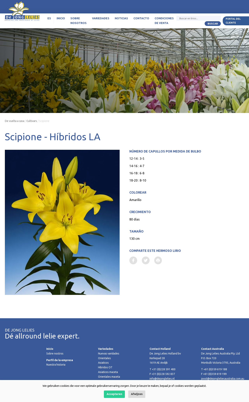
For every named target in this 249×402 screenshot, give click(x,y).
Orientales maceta (109, 376)
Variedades (100, 18)
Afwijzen (137, 394)
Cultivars (32, 121)
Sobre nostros (54, 353)
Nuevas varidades (108, 353)
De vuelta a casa (15, 121)
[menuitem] (49, 19)
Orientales (104, 358)
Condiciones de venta (164, 21)
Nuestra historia (55, 364)
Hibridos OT (105, 367)
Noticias (121, 18)
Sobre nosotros (78, 21)
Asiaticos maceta (108, 372)
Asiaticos (103, 362)
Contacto (141, 18)
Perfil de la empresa (59, 360)
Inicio (61, 18)
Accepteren (114, 394)
